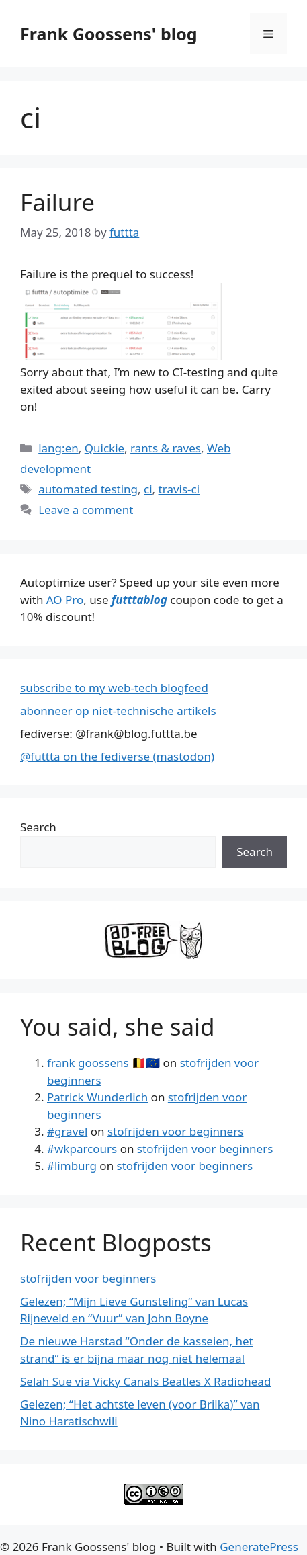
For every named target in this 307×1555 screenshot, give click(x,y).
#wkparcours (82, 1149)
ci (148, 489)
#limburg (72, 1165)
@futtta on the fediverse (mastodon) (117, 756)
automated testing (88, 489)
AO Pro (64, 599)
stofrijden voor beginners (175, 1131)
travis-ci (179, 489)
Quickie (104, 448)
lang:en (58, 448)
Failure (57, 202)
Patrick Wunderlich (97, 1097)
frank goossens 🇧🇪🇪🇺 (103, 1062)
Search (38, 827)
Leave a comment (85, 509)
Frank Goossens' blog (109, 33)
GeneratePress (259, 1546)
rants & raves (165, 448)
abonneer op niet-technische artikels (118, 710)
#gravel (67, 1131)
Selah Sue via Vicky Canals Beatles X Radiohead (145, 1381)
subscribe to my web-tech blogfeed (114, 688)
